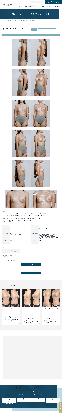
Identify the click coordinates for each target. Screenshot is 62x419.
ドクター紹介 (48, 6)
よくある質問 (54, 6)
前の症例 (16, 274)
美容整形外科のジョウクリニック (7, 20)
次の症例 (46, 274)
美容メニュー (22, 6)
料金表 (26, 6)
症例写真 (43, 6)
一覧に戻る (31, 274)
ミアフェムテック (5, 213)
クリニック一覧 (38, 6)
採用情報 (58, 6)
